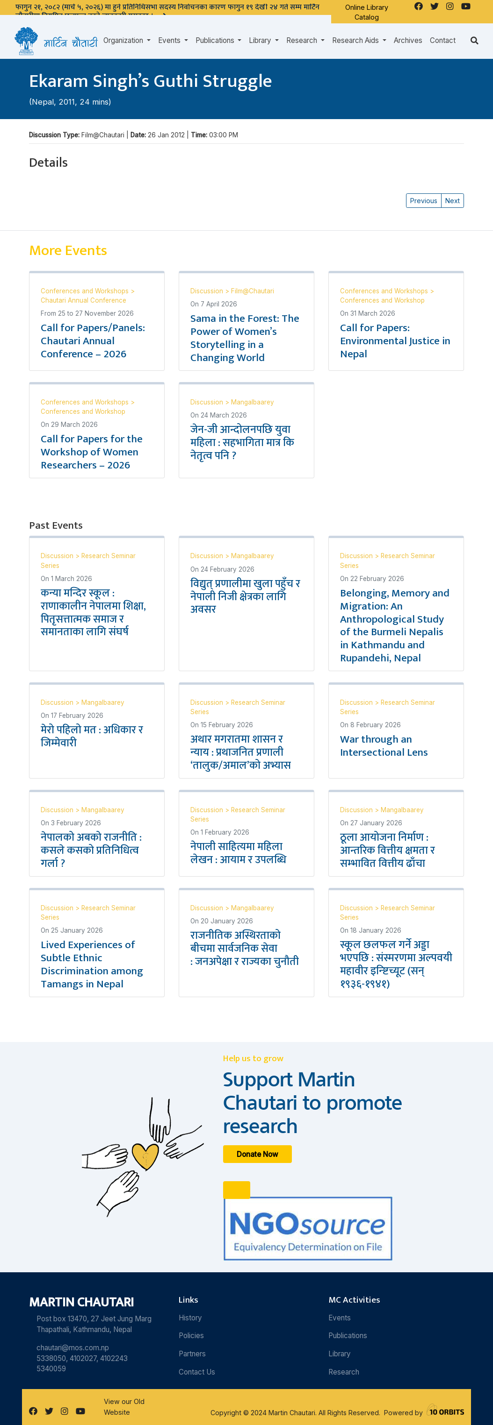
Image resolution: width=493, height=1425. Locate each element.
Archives (408, 40)
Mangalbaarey (252, 402)
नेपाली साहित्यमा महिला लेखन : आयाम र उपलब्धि (239, 853)
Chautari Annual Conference (83, 300)
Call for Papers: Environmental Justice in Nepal (395, 341)
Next (452, 201)
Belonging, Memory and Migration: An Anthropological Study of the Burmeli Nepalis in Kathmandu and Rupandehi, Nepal (395, 625)
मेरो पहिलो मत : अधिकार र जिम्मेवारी (92, 736)
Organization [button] (124, 40)
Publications (347, 1335)
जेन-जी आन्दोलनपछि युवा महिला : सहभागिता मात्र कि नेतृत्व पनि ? (242, 443)
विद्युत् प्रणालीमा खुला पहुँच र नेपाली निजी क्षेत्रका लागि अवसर (245, 597)
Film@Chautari (252, 291)
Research (343, 1372)
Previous (423, 201)
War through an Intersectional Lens (384, 745)
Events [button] (170, 40)
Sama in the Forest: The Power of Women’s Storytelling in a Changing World (244, 338)
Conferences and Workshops (85, 291)
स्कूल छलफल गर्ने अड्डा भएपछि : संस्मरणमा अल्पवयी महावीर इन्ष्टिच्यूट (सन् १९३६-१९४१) (396, 964)
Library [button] (261, 40)
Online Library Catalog (366, 12)
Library (339, 1353)
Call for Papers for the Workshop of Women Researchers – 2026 (92, 452)
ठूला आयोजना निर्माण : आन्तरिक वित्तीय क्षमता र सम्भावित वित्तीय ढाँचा (387, 850)
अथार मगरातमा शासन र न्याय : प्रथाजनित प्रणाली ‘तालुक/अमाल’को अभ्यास (240, 752)
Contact (443, 40)
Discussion (207, 291)
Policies (191, 1335)
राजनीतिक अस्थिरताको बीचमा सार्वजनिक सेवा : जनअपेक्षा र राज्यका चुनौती (244, 949)
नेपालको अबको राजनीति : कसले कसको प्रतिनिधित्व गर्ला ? (91, 850)
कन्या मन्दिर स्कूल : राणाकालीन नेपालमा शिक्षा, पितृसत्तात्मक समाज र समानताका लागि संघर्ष (93, 612)
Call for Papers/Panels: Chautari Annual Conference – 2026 (93, 341)
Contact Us (197, 1372)
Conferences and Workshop (382, 300)
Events (339, 1317)
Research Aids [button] (356, 40)
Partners (192, 1353)
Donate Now (257, 1153)
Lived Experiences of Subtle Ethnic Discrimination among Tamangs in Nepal (92, 964)
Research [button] (302, 40)
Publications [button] (216, 40)
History (190, 1317)
